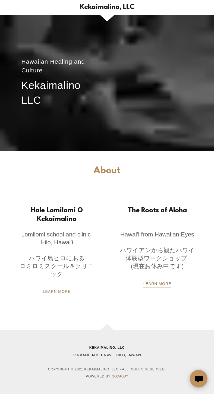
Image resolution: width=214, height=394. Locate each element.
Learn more (157, 283)
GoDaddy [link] (120, 376)
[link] (107, 7)
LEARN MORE (57, 291)
